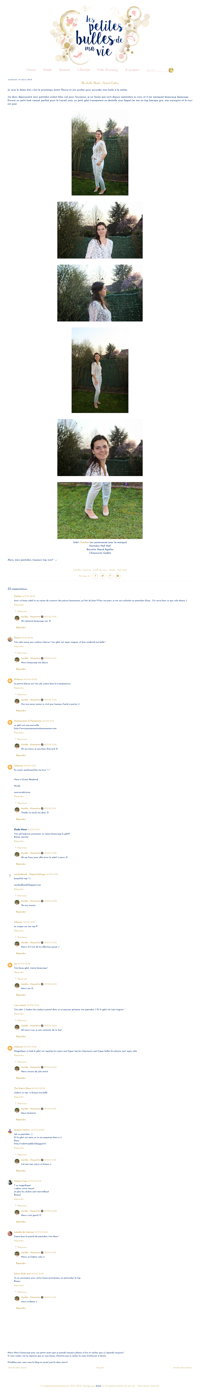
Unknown (18, 766)
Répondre (19, 605)
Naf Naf (122, 570)
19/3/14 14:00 (50, 901)
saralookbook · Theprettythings (29, 874)
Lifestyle (83, 70)
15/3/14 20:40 (41, 1232)
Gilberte (18, 922)
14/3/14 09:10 (26, 638)
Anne (98, 1386)
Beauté (64, 70)
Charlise (84, 542)
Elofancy (18, 679)
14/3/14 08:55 (28, 596)
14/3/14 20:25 (38, 1088)
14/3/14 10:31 (48, 721)
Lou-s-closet (20, 1005)
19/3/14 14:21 (50, 1253)
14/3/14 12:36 (33, 1005)
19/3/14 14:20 (50, 1211)
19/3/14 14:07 (50, 1067)
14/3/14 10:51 (30, 766)
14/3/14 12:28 (24, 964)
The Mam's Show (22, 1088)
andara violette (22, 1130)
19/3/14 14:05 (50, 943)
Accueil (100, 1368)
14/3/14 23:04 (37, 1130)
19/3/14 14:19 (50, 1109)
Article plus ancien (182, 1368)
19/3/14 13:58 (50, 853)
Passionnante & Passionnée (27, 721)
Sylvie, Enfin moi (22, 1274)
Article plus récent (17, 1368)
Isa (15, 964)
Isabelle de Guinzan (24, 1232)
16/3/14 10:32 (37, 1274)
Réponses (22, 611)
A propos (132, 70)
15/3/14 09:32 (34, 1181)
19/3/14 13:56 (50, 700)
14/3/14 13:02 (30, 1047)
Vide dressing (107, 70)
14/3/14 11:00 (52, 874)
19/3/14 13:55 (50, 617)
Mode (47, 70)
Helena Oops (20, 1181)
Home (31, 70)
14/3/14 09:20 (30, 679)
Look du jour (100, 570)
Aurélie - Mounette (30, 617)
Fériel (16, 638)
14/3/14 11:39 (29, 922)
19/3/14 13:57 (50, 808)
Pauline (17, 596)
